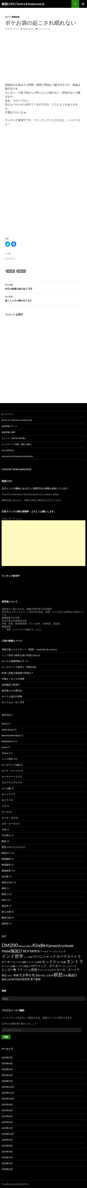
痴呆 (4, 888)
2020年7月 (7, 1057)
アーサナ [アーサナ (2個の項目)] (44, 951)
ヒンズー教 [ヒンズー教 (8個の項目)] (9, 969)
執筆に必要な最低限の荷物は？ (17, 672)
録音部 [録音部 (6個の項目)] (25, 979)
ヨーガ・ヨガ (8, 817)
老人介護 (6, 911)
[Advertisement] (43, 60)
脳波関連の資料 (8, 432)
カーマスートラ (10, 776)
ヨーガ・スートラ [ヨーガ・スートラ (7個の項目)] (68, 969)
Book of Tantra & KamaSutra (17, 420)
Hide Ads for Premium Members (17, 456)
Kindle (21, 271)
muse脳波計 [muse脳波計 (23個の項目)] (12, 951)
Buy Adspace (8, 450)
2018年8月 (7, 1145)
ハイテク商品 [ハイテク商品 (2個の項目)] (22, 966)
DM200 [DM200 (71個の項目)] (10, 945)
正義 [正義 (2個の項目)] (49, 975)
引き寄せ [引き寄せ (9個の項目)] (25, 975)
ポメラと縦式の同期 (12, 696)
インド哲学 (7, 758)
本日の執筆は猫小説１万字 (43, 286)
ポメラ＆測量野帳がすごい (15, 661)
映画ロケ (6, 853)
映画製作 (6, 864)
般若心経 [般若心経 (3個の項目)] (6, 979)
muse (4, 747)
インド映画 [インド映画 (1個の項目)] (28, 957)
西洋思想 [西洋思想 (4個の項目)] (16, 979)
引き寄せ (6, 835)
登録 (6, 1037)
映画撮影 (6, 858)
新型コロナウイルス (12, 847)
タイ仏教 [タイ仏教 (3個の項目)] (61, 962)
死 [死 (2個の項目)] (52, 975)
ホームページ (7, 414)
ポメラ (8, 17)
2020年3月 (7, 1075)
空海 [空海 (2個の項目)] (65, 975)
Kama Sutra (7, 729)
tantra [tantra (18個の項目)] (34, 951)
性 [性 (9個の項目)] (33, 975)
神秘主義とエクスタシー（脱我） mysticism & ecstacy (29, 649)
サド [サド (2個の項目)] (15, 962)
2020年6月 (7, 1063)
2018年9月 (7, 1139)
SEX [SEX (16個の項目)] (26, 951)
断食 (4, 841)
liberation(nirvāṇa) (11, 735)
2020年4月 (7, 1069)
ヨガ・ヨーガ (8, 823)
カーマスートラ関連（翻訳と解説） (17, 444)
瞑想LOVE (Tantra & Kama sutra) (23, 4)
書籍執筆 (15, 17)
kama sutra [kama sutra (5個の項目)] (25, 946)
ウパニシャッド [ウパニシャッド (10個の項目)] (44, 956)
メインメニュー (83, 4)
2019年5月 (7, 1110)
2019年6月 (7, 1104)
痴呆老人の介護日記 (12, 690)
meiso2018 (28, 29)
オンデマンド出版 (11, 764)
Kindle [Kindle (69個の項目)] (39, 945)
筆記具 (5, 905)
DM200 (11, 271)
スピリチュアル (10, 782)
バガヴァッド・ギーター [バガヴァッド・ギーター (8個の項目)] (45, 966)
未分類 (5, 876)
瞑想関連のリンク (9, 426)
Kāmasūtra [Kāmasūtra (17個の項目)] (55, 945)
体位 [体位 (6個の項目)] (4, 975)
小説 (4, 829)
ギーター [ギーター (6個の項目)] (7, 962)
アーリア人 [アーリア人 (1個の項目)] (53, 951)
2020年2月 (7, 1081)
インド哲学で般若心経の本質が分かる (21, 655)
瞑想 (4, 894)
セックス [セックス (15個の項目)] (49, 961)
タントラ (6, 794)
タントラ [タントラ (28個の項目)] (74, 961)
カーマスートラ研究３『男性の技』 (20, 667)
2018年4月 (7, 1163)
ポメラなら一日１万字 (13, 702)
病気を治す (7, 882)
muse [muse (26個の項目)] (68, 945)
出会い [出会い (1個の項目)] (10, 975)
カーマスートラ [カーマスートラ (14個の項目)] (68, 956)
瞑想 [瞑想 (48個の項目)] (58, 974)
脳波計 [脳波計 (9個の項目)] (72, 975)
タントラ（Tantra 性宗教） (14, 438)
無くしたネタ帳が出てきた (43, 298)
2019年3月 (7, 1122)
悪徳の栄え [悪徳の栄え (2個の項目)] (41, 975)
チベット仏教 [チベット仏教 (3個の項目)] (8, 966)
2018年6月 (7, 1151)
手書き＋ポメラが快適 (13, 678)
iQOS (4, 723)
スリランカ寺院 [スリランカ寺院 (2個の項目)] (34, 962)
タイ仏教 (6, 788)
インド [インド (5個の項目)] (62, 951)
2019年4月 (7, 1116)
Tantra (5, 753)
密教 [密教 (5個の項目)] (16, 975)
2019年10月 (8, 1098)
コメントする (44, 29)
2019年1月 (7, 1128)
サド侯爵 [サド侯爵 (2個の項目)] (22, 962)
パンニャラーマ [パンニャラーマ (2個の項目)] (69, 966)
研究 (4, 900)
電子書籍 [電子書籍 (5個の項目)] (35, 979)
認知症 (5, 923)
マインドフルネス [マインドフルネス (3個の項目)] (47, 969)
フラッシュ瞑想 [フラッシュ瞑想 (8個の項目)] (27, 969)
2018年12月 (8, 1133)
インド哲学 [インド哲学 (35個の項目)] (12, 956)
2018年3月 (7, 1169)
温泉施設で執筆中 (11, 684)
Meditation (7, 741)
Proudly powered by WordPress (15, 1184)
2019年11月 (8, 1092)
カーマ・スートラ (11, 770)
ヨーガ (5, 811)
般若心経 (6, 917)
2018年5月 (7, 1157)
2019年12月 (8, 1086)
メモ (4, 806)
